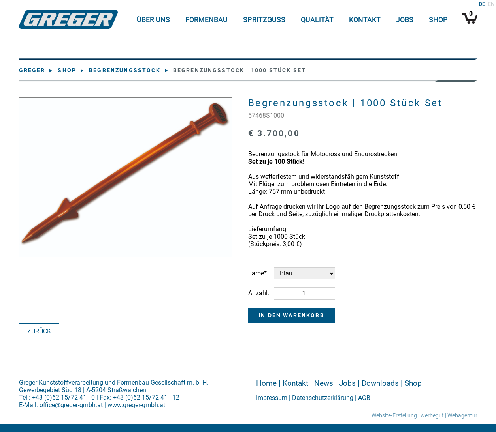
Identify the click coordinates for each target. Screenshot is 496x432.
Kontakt (365, 20)
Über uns (153, 20)
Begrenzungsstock (124, 70)
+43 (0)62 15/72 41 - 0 (63, 397)
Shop (438, 20)
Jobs (404, 20)
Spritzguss (264, 20)
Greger (32, 70)
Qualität (317, 20)
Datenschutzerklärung (322, 398)
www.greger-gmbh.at (136, 405)
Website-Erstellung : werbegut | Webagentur (424, 415)
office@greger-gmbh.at (71, 405)
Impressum (271, 398)
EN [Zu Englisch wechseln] (491, 4)
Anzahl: (258, 293)
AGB (364, 398)
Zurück (39, 331)
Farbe (261, 272)
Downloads (380, 383)
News (323, 383)
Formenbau (206, 20)
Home (266, 383)
